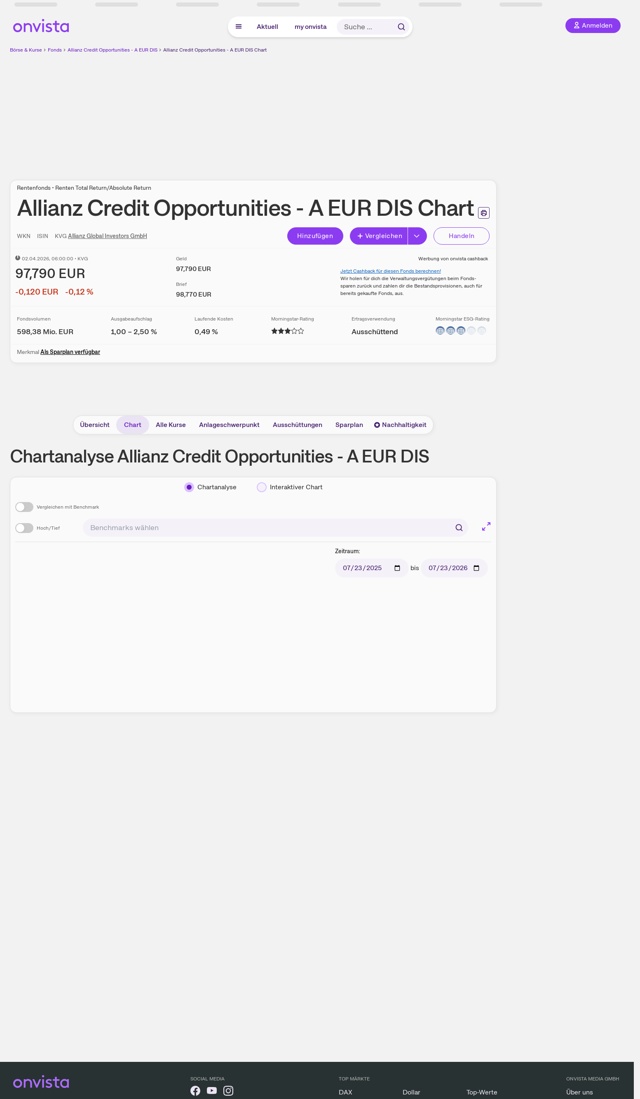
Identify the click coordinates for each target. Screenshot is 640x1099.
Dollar (411, 1092)
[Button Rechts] (417, 236)
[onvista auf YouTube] (212, 1092)
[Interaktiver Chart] (290, 487)
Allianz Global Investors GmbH (107, 236)
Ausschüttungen (297, 424)
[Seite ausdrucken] (484, 213)
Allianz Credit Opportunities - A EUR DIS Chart (215, 50)
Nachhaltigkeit (400, 424)
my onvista (311, 26)
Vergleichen (379, 235)
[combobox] (275, 528)
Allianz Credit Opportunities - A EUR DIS (112, 50)
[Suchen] (459, 527)
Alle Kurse (171, 424)
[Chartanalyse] (210, 487)
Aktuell (267, 26)
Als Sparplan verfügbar (70, 352)
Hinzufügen (315, 235)
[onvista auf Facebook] (195, 1092)
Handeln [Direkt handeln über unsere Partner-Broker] (462, 235)
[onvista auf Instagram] (228, 1092)
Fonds (55, 50)
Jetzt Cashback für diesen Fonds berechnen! (390, 271)
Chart (132, 424)
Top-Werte (482, 1092)
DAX (345, 1092)
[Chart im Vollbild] (486, 526)
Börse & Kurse (26, 50)
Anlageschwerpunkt (229, 424)
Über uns (579, 1092)
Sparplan (349, 424)
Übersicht (95, 424)
